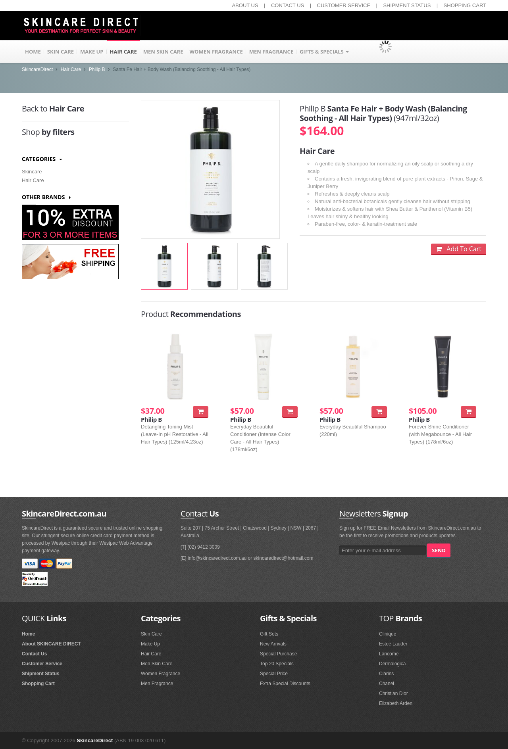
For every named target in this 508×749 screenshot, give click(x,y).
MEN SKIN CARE (163, 51)
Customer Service (42, 663)
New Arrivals (273, 644)
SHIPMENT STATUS (407, 5)
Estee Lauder (393, 644)
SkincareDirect (37, 69)
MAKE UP (92, 51)
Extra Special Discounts (285, 683)
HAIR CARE (123, 51)
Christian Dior (393, 693)
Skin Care (151, 634)
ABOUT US (245, 5)
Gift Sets (269, 634)
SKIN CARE (60, 51)
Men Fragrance (157, 683)
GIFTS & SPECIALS (324, 51)
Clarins (386, 673)
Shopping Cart (38, 683)
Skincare (32, 172)
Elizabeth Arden (395, 703)
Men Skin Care (156, 663)
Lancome (388, 654)
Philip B (97, 69)
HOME (33, 51)
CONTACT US (287, 5)
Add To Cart (458, 248)
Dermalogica (392, 663)
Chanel (386, 683)
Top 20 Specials (277, 663)
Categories (42, 159)
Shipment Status (41, 673)
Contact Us (34, 654)
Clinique (387, 634)
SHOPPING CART (465, 5)
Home (28, 634)
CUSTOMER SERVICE (344, 5)
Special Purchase (278, 654)
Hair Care (71, 69)
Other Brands (46, 197)
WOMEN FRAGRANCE (215, 51)
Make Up (150, 644)
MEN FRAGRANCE (271, 51)
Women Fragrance (160, 673)
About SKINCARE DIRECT (51, 644)
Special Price (274, 673)
